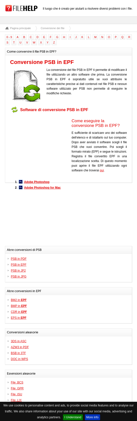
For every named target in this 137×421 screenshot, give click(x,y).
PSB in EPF (18, 264)
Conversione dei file (52, 28)
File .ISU (16, 394)
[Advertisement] (41, 146)
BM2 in (19, 300)
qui (102, 170)
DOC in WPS (19, 359)
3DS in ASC (18, 341)
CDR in (19, 312)
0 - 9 (9, 37)
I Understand (72, 417)
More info (92, 417)
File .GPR (17, 388)
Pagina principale (20, 28)
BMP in (19, 306)
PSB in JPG (18, 276)
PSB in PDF (19, 259)
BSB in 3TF (18, 353)
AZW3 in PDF (20, 347)
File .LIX (16, 400)
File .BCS (17, 382)
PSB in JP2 (18, 270)
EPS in (18, 318)
